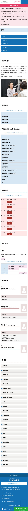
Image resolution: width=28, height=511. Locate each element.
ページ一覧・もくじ (6, 493)
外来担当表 (5, 47)
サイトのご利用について (7, 495)
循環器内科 (5, 375)
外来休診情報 (5, 43)
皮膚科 (4, 437)
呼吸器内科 (5, 379)
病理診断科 (5, 460)
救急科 (4, 451)
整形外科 (5, 406)
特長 (4, 36)
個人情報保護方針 (6, 498)
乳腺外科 (5, 424)
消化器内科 (5, 370)
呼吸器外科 (5, 419)
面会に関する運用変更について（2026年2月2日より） (13, 16)
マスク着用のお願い (5, 24)
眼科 (4, 433)
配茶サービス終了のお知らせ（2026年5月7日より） (13, 8)
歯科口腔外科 (6, 442)
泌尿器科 (5, 428)
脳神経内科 (5, 383)
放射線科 (5, 455)
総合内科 (5, 366)
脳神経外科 (5, 410)
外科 (4, 401)
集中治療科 (5, 464)
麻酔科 (4, 446)
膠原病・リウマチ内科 (8, 392)
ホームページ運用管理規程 (8, 501)
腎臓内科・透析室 (7, 388)
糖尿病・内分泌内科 (7, 397)
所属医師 (5, 50)
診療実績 (5, 40)
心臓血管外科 (6, 415)
